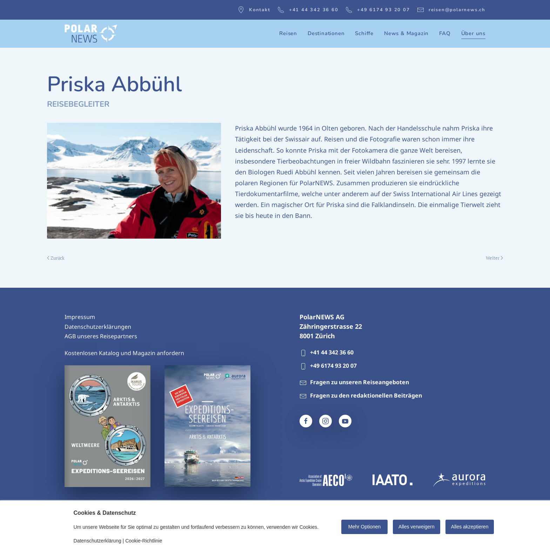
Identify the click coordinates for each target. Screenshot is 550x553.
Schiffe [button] (364, 33)
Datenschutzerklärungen (98, 327)
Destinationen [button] (326, 33)
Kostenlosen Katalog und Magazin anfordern (124, 353)
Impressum (80, 317)
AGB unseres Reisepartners (101, 336)
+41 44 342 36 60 (307, 9)
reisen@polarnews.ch (451, 9)
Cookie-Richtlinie (143, 541)
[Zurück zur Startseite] (91, 34)
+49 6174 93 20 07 (378, 9)
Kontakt (253, 9)
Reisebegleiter (78, 104)
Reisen (288, 33)
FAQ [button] (444, 33)
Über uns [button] (473, 33)
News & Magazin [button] (406, 33)
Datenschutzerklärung (97, 541)
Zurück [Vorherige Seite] (56, 258)
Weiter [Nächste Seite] (494, 258)
